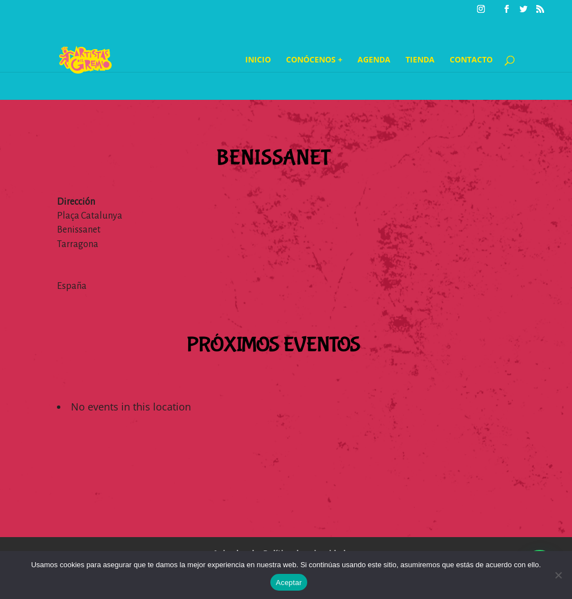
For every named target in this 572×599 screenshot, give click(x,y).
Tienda (420, 60)
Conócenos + (314, 60)
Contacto (471, 60)
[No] (558, 575)
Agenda (374, 60)
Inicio (258, 60)
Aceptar (289, 582)
